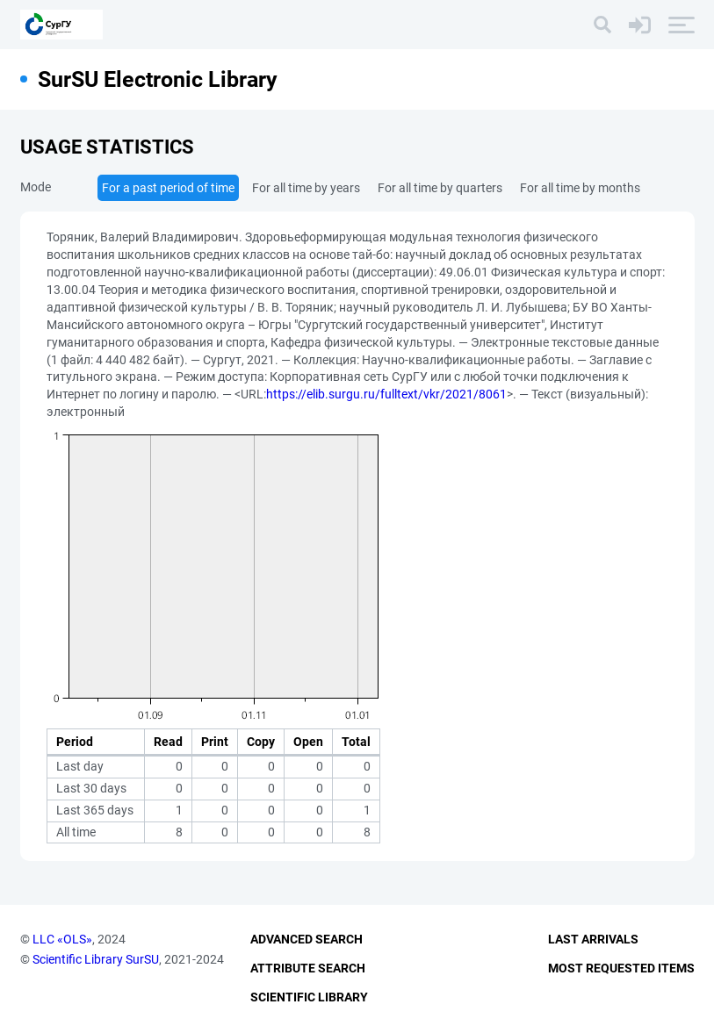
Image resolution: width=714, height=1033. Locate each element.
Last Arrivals (593, 939)
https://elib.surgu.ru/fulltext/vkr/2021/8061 (386, 394)
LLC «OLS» (62, 939)
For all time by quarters (440, 188)
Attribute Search (307, 968)
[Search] (602, 24)
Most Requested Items (621, 968)
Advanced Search (306, 939)
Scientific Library (309, 997)
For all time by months (580, 188)
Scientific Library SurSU (95, 959)
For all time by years (306, 188)
